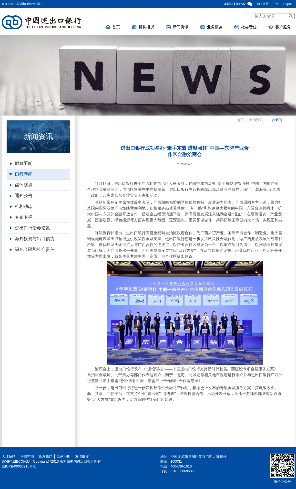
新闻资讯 (177, 27)
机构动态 (21, 206)
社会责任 (245, 27)
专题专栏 (21, 217)
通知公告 (21, 195)
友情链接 (82, 456)
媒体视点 (21, 184)
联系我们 (45, 456)
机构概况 (143, 27)
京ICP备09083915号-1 (19, 466)
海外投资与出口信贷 (32, 238)
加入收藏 (263, 4)
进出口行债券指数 (30, 227)
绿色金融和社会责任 (32, 249)
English (287, 4)
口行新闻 (20, 174)
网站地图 (64, 456)
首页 (112, 27)
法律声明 (27, 456)
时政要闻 (21, 163)
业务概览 (211, 27)
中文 (276, 4)
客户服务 (279, 27)
